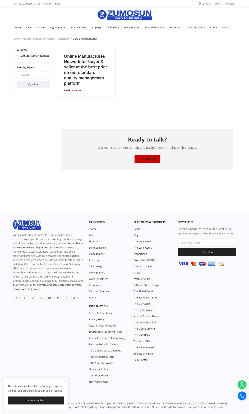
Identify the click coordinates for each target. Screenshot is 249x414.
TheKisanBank (141, 335)
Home (16, 38)
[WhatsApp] (242, 384)
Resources (175, 27)
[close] (65, 381)
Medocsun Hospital (144, 322)
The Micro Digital (143, 266)
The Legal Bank (142, 241)
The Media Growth (144, 328)
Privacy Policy (96, 319)
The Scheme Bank (143, 347)
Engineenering (57, 27)
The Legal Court (142, 247)
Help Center (140, 360)
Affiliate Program (143, 353)
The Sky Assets (141, 303)
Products (26, 38)
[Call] (242, 395)
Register (229, 3)
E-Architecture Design (146, 285)
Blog (57, 3)
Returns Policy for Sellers (103, 344)
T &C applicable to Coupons (105, 350)
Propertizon (140, 254)
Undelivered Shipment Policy (105, 331)
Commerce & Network (58, 38)
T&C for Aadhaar (98, 375)
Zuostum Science (195, 27)
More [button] (225, 27)
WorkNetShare (141, 278)
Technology (112, 27)
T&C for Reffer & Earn (101, 356)
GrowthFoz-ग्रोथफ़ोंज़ (144, 260)
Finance (40, 27)
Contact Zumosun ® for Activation (32, 3)
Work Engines (132, 27)
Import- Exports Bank (145, 316)
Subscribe (207, 252)
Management (79, 27)
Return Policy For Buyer (102, 325)
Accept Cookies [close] (36, 400)
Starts (18, 27)
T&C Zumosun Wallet (101, 363)
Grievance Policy (98, 369)
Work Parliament (154, 27)
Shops (137, 272)
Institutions (39, 38)
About (213, 27)
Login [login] (218, 3)
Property (96, 27)
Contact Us (147, 159)
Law (28, 27)
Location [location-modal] (204, 3)
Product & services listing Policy (107, 338)
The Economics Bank (145, 297)
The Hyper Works (143, 310)
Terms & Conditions (100, 313)
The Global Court (143, 291)
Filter (33, 84)
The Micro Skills (142, 341)
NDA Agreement (98, 381)
